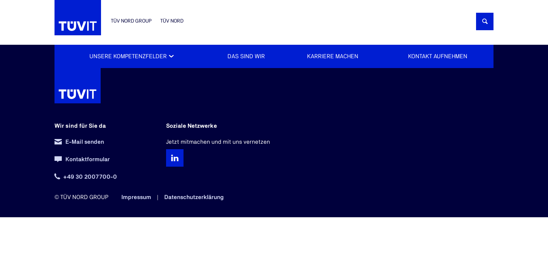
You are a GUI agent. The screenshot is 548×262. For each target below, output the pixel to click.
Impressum (136, 197)
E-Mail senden (84, 142)
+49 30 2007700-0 (90, 177)
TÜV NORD (172, 21)
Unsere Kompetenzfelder (128, 56)
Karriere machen (332, 56)
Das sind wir (246, 56)
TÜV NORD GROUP (131, 21)
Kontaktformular (87, 159)
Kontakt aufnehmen (437, 56)
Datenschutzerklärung (194, 197)
